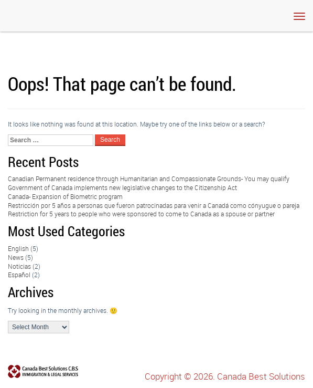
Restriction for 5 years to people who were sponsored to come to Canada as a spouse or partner (141, 213)
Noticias (19, 266)
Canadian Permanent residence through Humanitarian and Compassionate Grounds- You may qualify (148, 178)
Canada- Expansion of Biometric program (65, 196)
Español (19, 274)
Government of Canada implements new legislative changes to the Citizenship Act (122, 187)
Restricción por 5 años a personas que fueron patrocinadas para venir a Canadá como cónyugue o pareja (153, 205)
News (16, 257)
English (18, 248)
